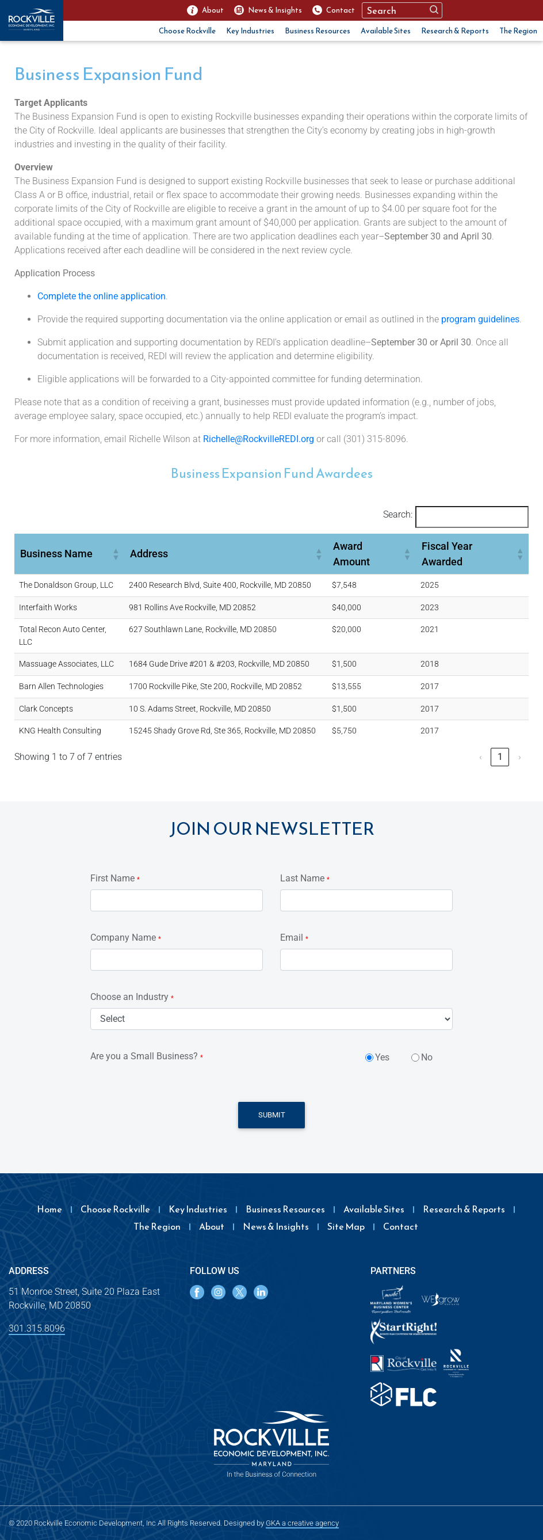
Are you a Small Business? (146, 1056)
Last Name (305, 878)
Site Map (346, 1226)
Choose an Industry (132, 996)
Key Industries (250, 30)
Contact (400, 1226)
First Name (115, 878)
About (211, 1226)
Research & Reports (455, 30)
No (427, 1057)
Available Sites (386, 30)
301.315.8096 (37, 1328)
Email (294, 937)
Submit (271, 1115)
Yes (382, 1057)
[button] (115, 554)
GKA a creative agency (302, 1523)
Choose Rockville (187, 30)
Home (49, 1209)
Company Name (125, 937)
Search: (397, 514)
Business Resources (317, 30)
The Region (518, 30)
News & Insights (276, 1226)
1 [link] (500, 756)
